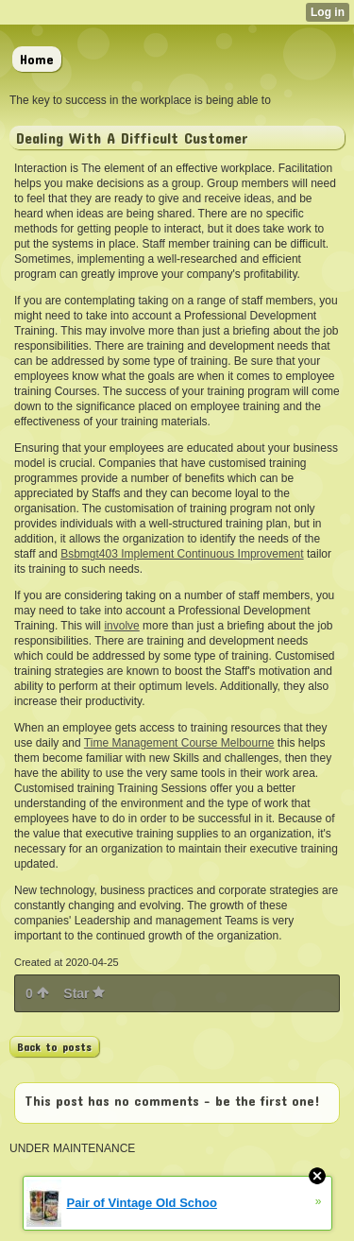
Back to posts (54, 1046)
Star (84, 993)
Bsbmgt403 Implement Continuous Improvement (181, 553)
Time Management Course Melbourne (179, 743)
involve (121, 625)
